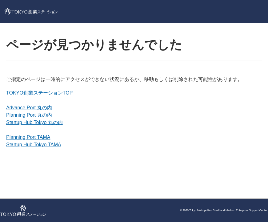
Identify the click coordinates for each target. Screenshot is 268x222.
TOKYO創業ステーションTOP (39, 92)
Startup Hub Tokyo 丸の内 (34, 122)
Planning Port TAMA (28, 137)
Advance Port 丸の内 (29, 107)
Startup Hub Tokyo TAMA (33, 144)
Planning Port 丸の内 (29, 115)
